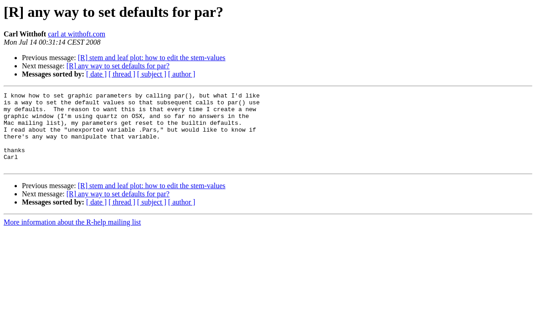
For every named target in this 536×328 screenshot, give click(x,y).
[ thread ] (121, 74)
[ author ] (182, 74)
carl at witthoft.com (76, 34)
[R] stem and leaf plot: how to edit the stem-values (152, 58)
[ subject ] (151, 74)
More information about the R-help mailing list (72, 237)
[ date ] (96, 74)
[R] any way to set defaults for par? (118, 66)
